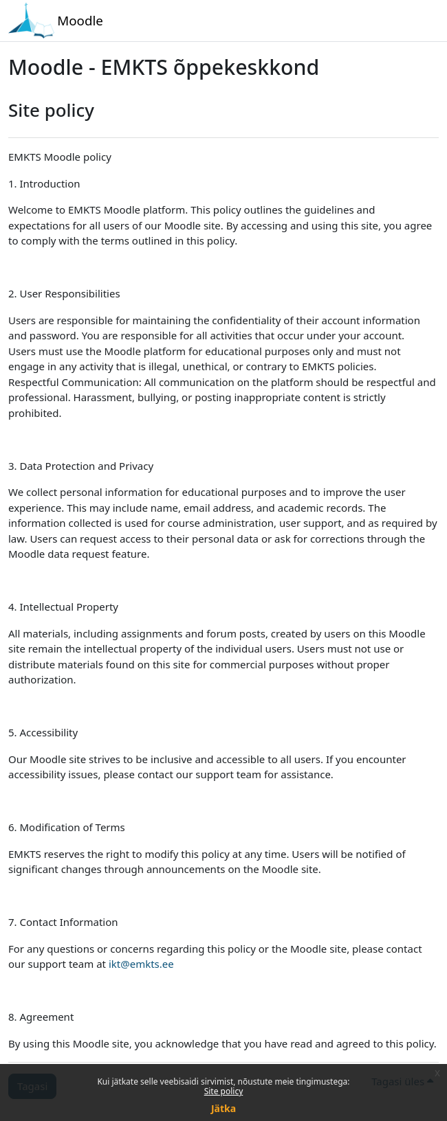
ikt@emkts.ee (141, 964)
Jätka (223, 1108)
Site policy (223, 1091)
